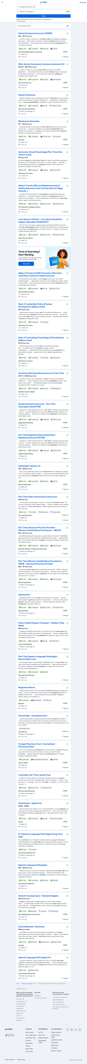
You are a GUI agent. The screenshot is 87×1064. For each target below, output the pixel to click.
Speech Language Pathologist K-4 (34, 957)
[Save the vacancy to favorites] (67, 33)
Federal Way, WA (20, 1003)
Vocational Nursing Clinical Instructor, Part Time (41, 373)
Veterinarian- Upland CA (30, 803)
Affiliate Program (43, 1038)
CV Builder (54, 1048)
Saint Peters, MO (21, 1011)
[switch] (68, 26)
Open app (83, 2)
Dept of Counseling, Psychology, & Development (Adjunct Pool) (41, 339)
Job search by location (40, 998)
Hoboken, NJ (19, 1013)
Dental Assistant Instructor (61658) (35, 33)
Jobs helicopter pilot (58, 999)
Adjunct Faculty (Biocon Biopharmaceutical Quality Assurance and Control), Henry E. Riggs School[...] (40, 188)
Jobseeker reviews (56, 1040)
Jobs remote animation (59, 1004)
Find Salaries (54, 1042)
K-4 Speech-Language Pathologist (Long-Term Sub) (40, 835)
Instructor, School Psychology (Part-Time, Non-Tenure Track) (40, 153)
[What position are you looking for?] (43, 7)
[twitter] (75, 1029)
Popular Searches (56, 1032)
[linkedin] (80, 1029)
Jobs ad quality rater (58, 1002)
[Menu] (2, 2)
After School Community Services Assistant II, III (41, 64)
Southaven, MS (20, 1018)
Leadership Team (30, 1038)
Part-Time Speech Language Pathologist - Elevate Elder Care (38, 657)
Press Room (29, 1043)
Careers (27, 1046)
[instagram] (71, 1029)
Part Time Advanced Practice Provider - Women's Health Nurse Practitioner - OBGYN (39, 529)
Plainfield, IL (19, 1020)
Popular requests (22, 989)
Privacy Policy (21, 1059)
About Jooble (29, 1032)
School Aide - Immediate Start (32, 715)
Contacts (28, 1040)
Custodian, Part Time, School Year (34, 775)
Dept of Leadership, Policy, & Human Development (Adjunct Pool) (35, 305)
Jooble (80, 1060)
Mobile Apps (54, 1045)
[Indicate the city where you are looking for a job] (43, 12)
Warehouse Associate (29, 121)
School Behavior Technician (31, 926)
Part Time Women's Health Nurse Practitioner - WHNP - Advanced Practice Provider (40, 562)
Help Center (29, 1049)
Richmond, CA (20, 999)
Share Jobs (41, 1035)
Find (43, 16)
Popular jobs (37, 995)
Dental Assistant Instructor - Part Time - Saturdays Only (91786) (37, 405)
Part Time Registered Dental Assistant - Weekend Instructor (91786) (37, 436)
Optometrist (24, 594)
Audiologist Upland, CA (29, 466)
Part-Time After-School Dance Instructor (37, 497)
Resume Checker (56, 1051)
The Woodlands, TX (21, 1001)
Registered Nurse (26, 687)
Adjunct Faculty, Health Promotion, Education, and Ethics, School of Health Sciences (40, 274)
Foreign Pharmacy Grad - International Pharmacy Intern (36, 745)
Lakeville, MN (19, 1008)
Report (65, 57)
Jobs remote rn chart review (60, 997)
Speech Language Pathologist (32, 865)
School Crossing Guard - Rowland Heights (38, 896)
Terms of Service (10, 1059)
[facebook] (67, 1029)
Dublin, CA (19, 1015)
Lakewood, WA (20, 1006)
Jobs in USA (29, 1051)
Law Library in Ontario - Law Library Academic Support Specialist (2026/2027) (40, 220)
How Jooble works (31, 1035)
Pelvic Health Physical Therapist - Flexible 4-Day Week (41, 624)
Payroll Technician (27, 95)
